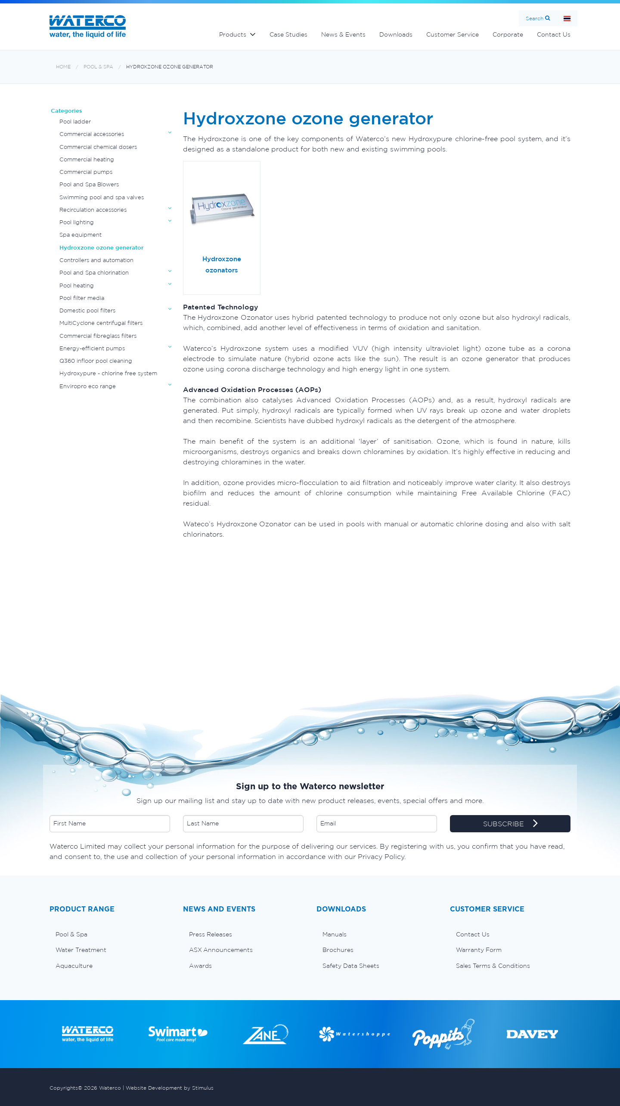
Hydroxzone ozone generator (169, 67)
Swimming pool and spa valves (101, 197)
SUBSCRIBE (510, 824)
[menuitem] (110, 934)
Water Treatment (81, 949)
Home (63, 67)
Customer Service (452, 34)
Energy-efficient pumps (92, 348)
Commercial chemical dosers (98, 147)
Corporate (508, 34)
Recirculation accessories (93, 210)
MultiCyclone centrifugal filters (101, 323)
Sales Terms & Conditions (493, 965)
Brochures (337, 949)
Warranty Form (479, 949)
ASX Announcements (221, 949)
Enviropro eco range (87, 386)
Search (534, 18)
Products (232, 34)
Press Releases (210, 934)
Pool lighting (76, 222)
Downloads (395, 34)
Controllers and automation (96, 260)
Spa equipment (80, 235)
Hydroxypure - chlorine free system (108, 373)
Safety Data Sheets (350, 965)
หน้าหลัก (567, 18)
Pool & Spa (98, 67)
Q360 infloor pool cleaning (95, 361)
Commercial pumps (85, 172)
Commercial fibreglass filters (97, 336)
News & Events (343, 34)
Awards (200, 965)
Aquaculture (74, 965)
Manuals (334, 934)
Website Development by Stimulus (170, 1088)
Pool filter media (81, 298)
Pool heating (76, 285)
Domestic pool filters (87, 310)
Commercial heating (86, 159)
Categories (66, 111)
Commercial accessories (91, 134)
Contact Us (553, 34)
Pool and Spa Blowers (89, 184)
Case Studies (288, 34)
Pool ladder (75, 121)
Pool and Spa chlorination (94, 272)
